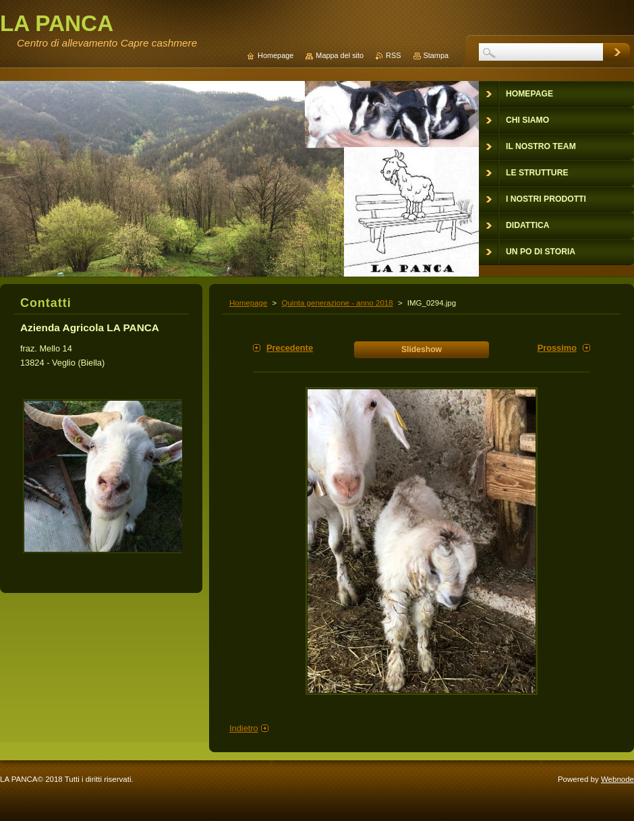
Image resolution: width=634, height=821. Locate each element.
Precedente (289, 348)
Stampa (436, 55)
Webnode (617, 779)
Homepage (248, 303)
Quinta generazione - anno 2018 (337, 303)
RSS (393, 55)
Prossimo (557, 348)
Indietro (243, 728)
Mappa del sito (340, 55)
